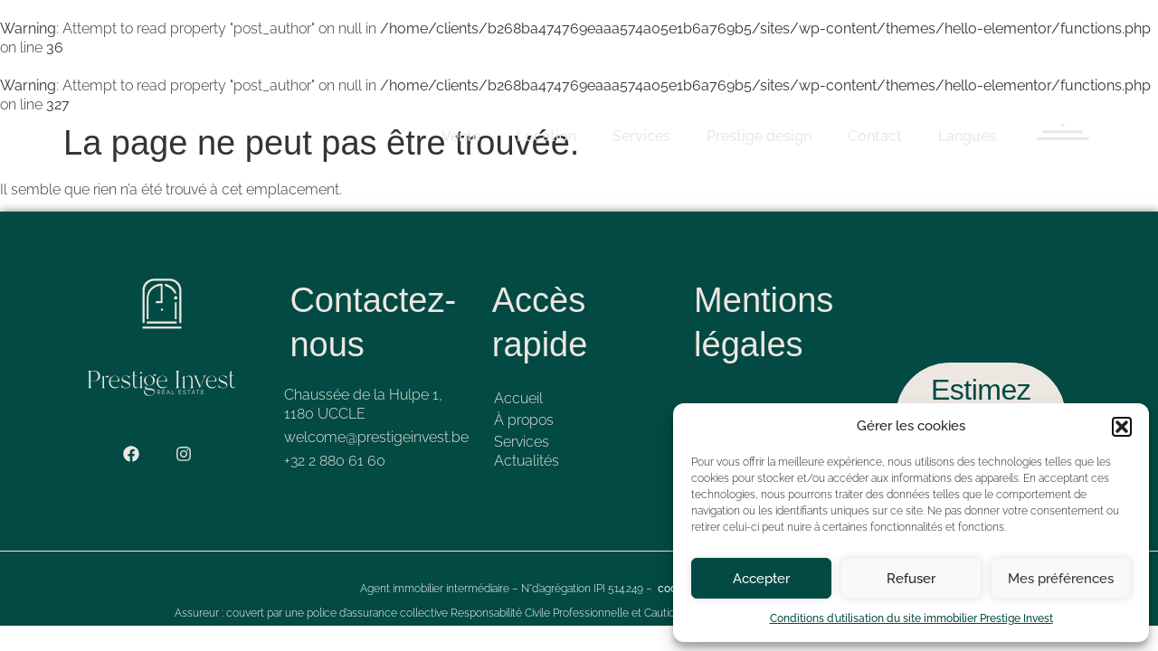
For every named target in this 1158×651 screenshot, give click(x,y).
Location (546, 136)
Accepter (761, 579)
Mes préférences (1061, 579)
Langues (967, 136)
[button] (1122, 427)
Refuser (911, 579)
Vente (460, 136)
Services (641, 136)
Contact (875, 136)
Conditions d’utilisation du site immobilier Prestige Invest (911, 618)
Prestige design (759, 136)
